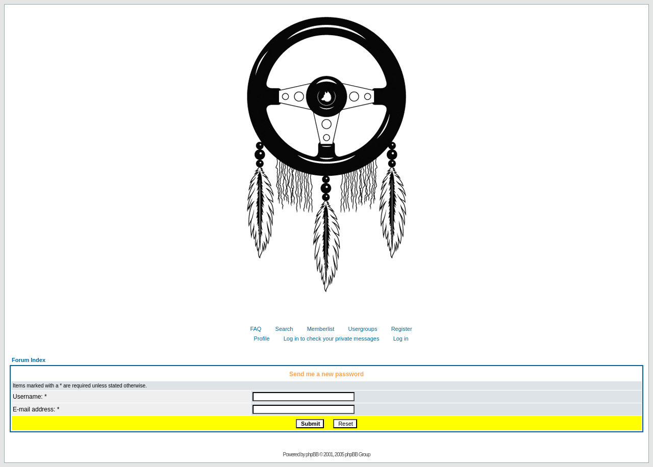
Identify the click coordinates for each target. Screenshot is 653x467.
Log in (397, 338)
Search (280, 329)
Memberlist (317, 329)
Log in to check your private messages (328, 338)
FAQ (251, 329)
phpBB (312, 454)
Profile (257, 338)
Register (398, 329)
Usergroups (359, 329)
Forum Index (28, 360)
